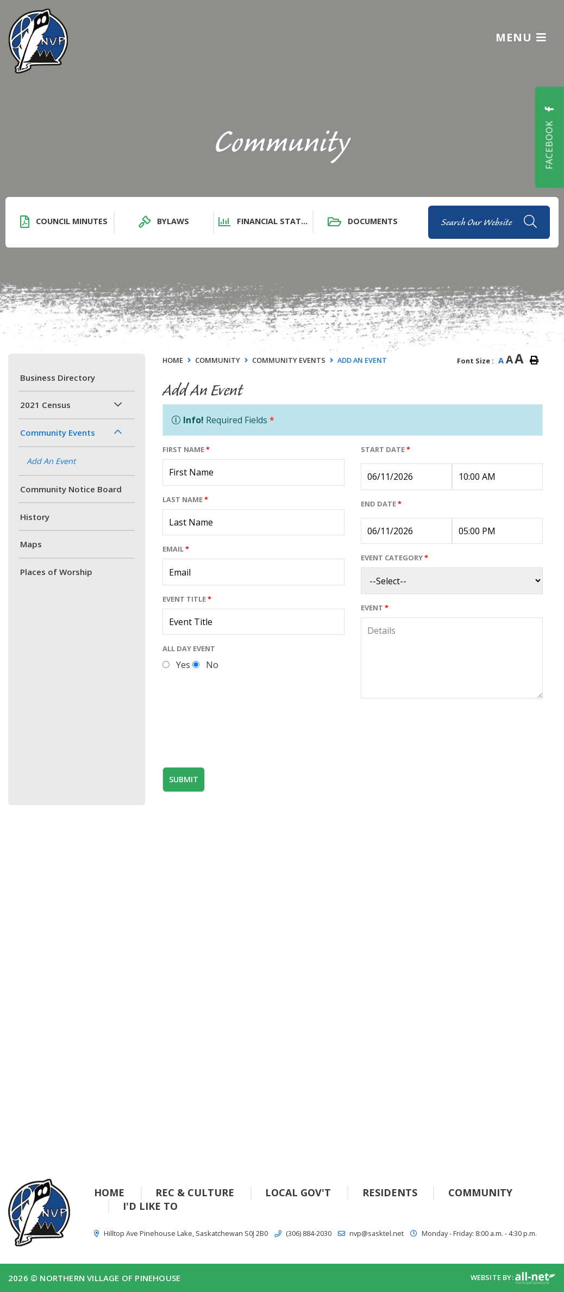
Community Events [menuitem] (57, 432)
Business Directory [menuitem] (57, 377)
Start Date (385, 449)
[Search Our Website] (489, 222)
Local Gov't (298, 1192)
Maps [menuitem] (31, 544)
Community (217, 360)
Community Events (288, 360)
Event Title (186, 599)
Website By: (513, 1278)
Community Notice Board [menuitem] (71, 489)
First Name (186, 449)
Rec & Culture (194, 1192)
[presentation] (245, 737)
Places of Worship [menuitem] (56, 571)
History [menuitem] (34, 516)
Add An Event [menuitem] (51, 461)
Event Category (394, 557)
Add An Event (362, 360)
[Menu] (521, 36)
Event (374, 608)
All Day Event (188, 648)
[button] (118, 404)
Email (175, 549)
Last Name (185, 499)
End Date (381, 504)
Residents (389, 1192)
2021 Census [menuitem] (45, 404)
